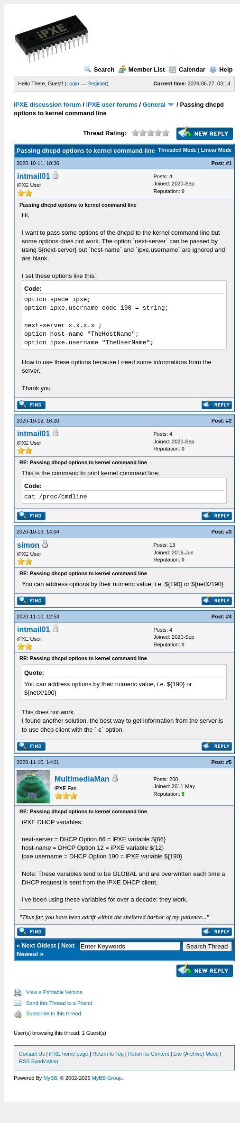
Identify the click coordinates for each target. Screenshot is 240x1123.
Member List (142, 69)
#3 (228, 531)
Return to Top (108, 1054)
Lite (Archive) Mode (196, 1054)
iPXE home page (68, 1054)
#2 (228, 420)
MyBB (50, 1078)
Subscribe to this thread (53, 1013)
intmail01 (33, 176)
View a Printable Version (54, 992)
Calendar (187, 69)
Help (220, 69)
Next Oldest (39, 945)
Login (72, 83)
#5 (228, 762)
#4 (228, 616)
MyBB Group (107, 1078)
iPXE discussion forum (47, 104)
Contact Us (32, 1054)
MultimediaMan (82, 779)
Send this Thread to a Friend (59, 1003)
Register (97, 83)
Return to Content (148, 1054)
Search (99, 69)
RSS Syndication (38, 1061)
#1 (228, 163)
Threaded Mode (177, 150)
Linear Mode (216, 150)
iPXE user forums (111, 104)
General (154, 104)
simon (28, 545)
